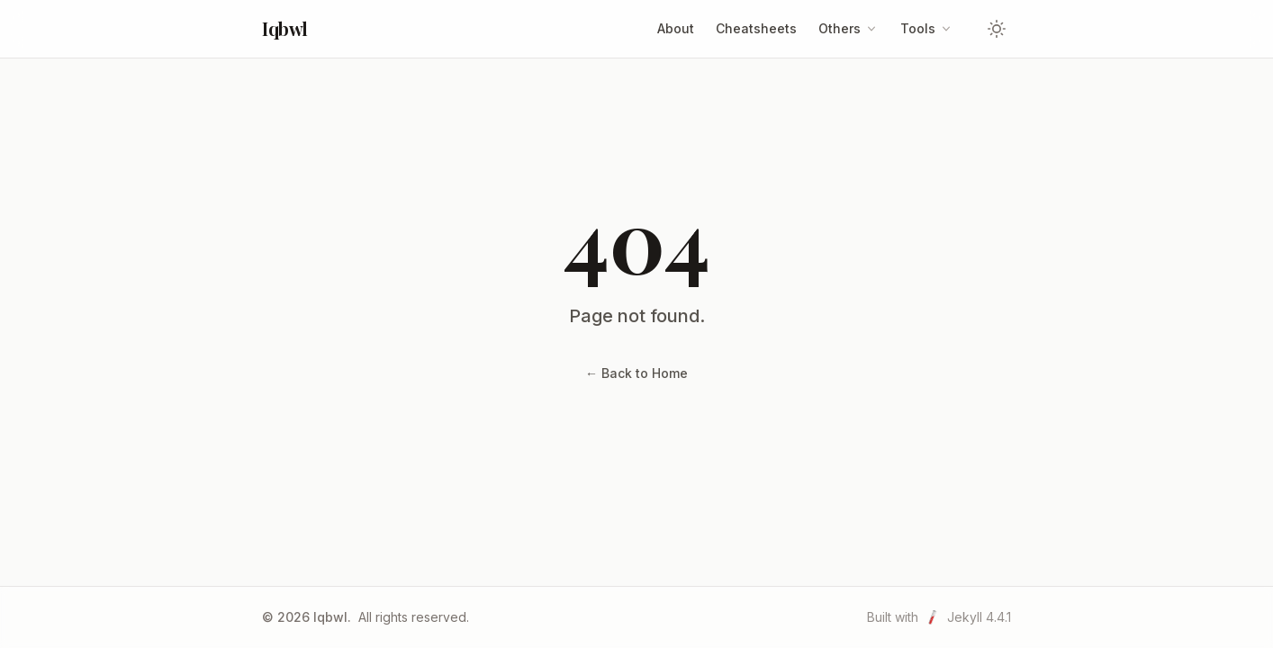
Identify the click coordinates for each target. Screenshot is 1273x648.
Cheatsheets (756, 28)
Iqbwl (285, 28)
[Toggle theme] (996, 28)
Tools (926, 28)
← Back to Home (636, 373)
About (675, 28)
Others (848, 28)
